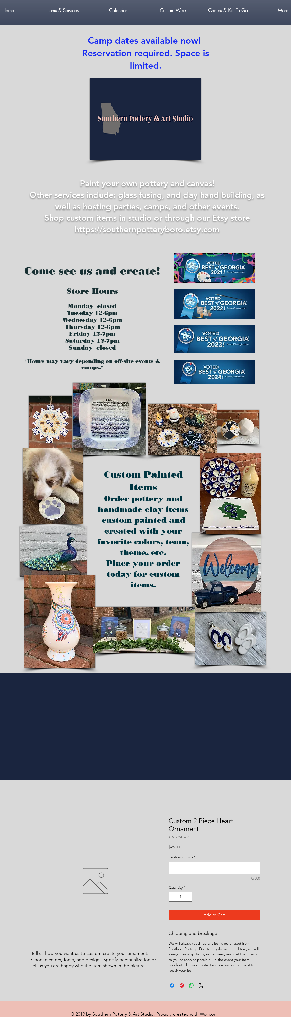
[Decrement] (172, 896)
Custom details (182, 857)
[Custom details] (214, 868)
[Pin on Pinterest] (182, 985)
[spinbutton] (180, 896)
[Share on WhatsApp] (191, 985)
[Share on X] (201, 985)
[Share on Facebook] (172, 985)
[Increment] (188, 896)
